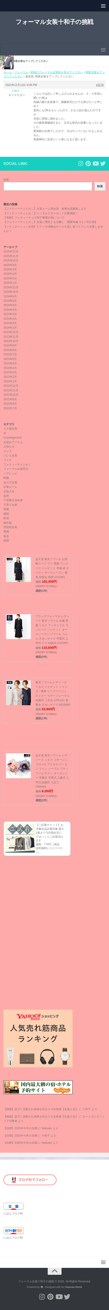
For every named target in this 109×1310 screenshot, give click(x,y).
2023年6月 (10, 359)
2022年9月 (10, 399)
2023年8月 (10, 350)
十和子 (86, 1109)
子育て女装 (10, 504)
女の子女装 (10, 482)
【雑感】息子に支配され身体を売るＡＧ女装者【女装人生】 (40, 1109)
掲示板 (7, 522)
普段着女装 (10, 527)
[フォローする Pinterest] (88, 163)
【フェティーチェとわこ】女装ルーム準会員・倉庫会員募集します (44, 208)
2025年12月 (10, 251)
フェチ (7, 460)
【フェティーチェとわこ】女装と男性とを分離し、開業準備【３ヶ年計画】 (50, 222)
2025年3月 (10, 273)
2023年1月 (10, 381)
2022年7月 (10, 408)
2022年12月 (10, 385)
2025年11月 (10, 256)
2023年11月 (10, 336)
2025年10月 (10, 260)
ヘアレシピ (10, 473)
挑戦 (6, 513)
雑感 (6, 540)
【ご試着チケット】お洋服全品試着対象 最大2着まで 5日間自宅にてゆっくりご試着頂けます (50, 832)
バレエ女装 (10, 455)
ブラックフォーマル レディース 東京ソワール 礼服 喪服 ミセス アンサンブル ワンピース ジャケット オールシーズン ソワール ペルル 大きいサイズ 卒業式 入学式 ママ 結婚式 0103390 (52, 630)
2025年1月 (10, 282)
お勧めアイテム (13, 442)
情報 (6, 509)
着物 (6, 531)
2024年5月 (10, 309)
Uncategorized (12, 437)
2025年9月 (10, 265)
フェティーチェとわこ (17, 464)
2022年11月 (10, 390)
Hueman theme (73, 1287)
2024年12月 (10, 287)
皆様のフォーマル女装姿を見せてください (56, 72)
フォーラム (21, 72)
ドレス (7, 451)
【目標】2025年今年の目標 (20, 1128)
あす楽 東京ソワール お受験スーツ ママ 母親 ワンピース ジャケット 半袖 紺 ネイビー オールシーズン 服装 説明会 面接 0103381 (52, 568)
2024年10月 (10, 291)
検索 (6, 179)
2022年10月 (10, 394)
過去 (6, 536)
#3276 (100, 85)
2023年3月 (10, 372)
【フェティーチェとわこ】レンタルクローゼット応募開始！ (40, 213)
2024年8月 (10, 300)
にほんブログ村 (13, 1213)
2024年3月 (10, 318)
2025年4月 (10, 269)
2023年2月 (10, 376)
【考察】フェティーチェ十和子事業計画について (33, 217)
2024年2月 (10, 323)
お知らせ (9, 446)
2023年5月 (10, 363)
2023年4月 (10, 368)
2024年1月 (10, 327)
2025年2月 (10, 278)
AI (4, 433)
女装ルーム (10, 486)
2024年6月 (10, 305)
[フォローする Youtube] (95, 163)
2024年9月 (10, 296)
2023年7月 (10, 354)
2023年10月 (10, 341)
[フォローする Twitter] (103, 163)
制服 (6, 478)
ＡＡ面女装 (10, 428)
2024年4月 (10, 314)
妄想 (6, 495)
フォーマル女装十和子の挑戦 (54, 22)
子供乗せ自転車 (13, 500)
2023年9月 (10, 345)
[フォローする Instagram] (80, 163)
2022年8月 (10, 403)
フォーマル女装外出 (15, 469)
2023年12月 (10, 332)
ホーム (7, 72)
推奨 (6, 518)
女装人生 (9, 491)
